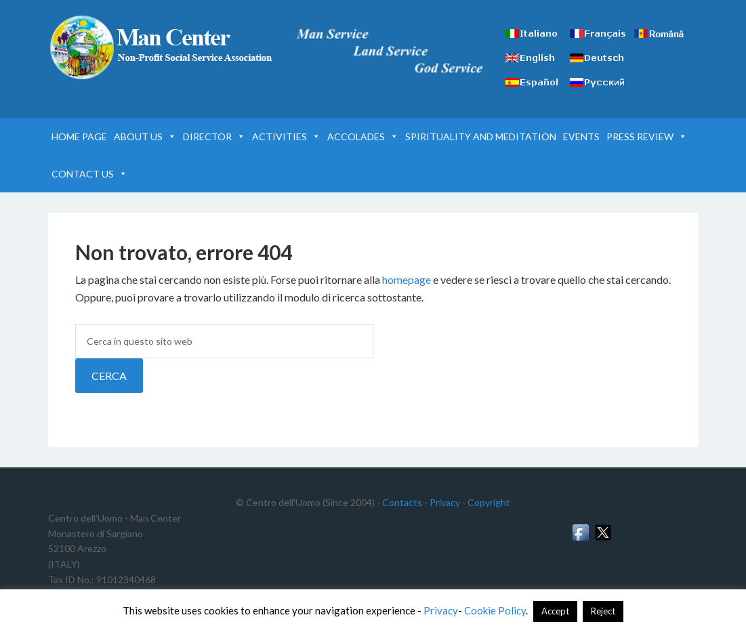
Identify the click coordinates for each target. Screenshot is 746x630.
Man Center (163, 47)
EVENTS (581, 136)
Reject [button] (603, 611)
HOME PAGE (79, 136)
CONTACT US (89, 173)
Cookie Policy (495, 610)
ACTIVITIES (286, 136)
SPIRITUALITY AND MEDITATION (480, 136)
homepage (406, 279)
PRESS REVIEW (646, 136)
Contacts (402, 502)
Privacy (445, 502)
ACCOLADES (362, 136)
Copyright (489, 502)
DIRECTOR (214, 136)
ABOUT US (145, 136)
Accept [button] (555, 611)
